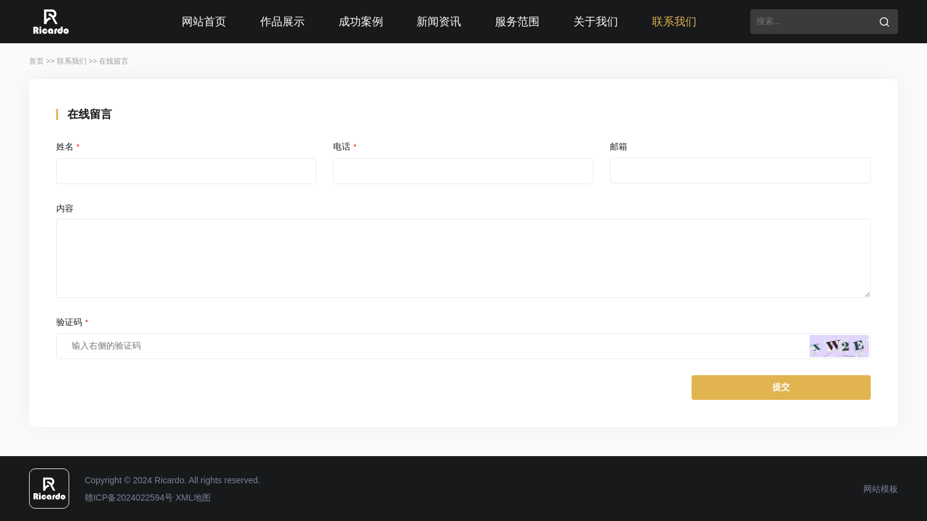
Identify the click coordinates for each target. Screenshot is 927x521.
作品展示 (282, 21)
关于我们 (596, 21)
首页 (36, 61)
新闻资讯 (439, 21)
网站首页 (204, 21)
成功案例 (361, 21)
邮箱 (618, 146)
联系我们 (674, 21)
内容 (65, 208)
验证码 (72, 322)
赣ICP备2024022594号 (129, 497)
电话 (345, 146)
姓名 (68, 146)
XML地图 (193, 497)
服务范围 (517, 21)
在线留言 (114, 61)
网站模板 (880, 489)
